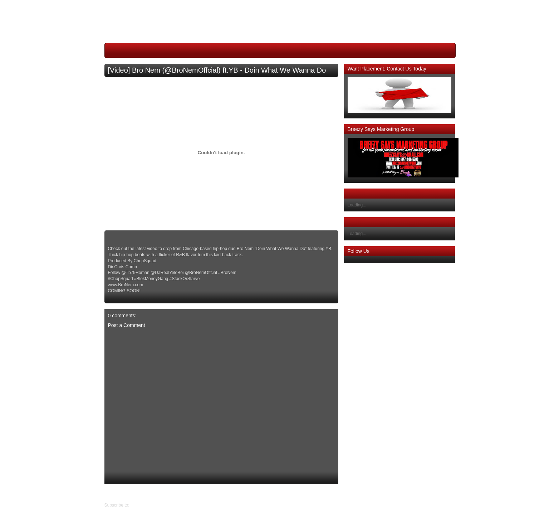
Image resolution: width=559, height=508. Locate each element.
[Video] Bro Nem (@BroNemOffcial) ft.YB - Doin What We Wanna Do (217, 70)
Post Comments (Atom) (153, 505)
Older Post (114, 492)
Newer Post (333, 492)
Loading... (357, 204)
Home (223, 492)
